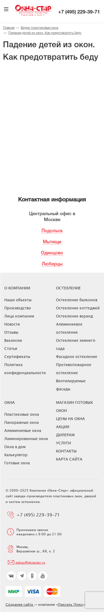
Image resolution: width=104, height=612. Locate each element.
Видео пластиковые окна (39, 27)
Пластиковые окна (21, 414)
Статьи (10, 348)
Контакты (66, 451)
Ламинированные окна (26, 438)
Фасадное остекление (76, 356)
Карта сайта (69, 459)
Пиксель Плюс (70, 604)
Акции (62, 426)
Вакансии (13, 340)
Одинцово (52, 253)
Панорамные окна (21, 422)
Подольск (52, 231)
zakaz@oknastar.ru (30, 562)
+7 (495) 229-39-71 (79, 12)
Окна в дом (15, 446)
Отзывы (11, 332)
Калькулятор (15, 454)
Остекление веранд (74, 316)
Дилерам (65, 434)
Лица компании (19, 316)
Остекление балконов (76, 299)
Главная (9, 27)
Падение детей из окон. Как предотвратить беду (44, 33)
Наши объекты (18, 299)
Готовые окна (17, 463)
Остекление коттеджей (78, 308)
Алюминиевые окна (22, 430)
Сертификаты (17, 356)
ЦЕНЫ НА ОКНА (70, 418)
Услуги (63, 443)
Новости (12, 324)
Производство (17, 308)
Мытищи (52, 242)
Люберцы (52, 264)
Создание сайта (20, 604)
